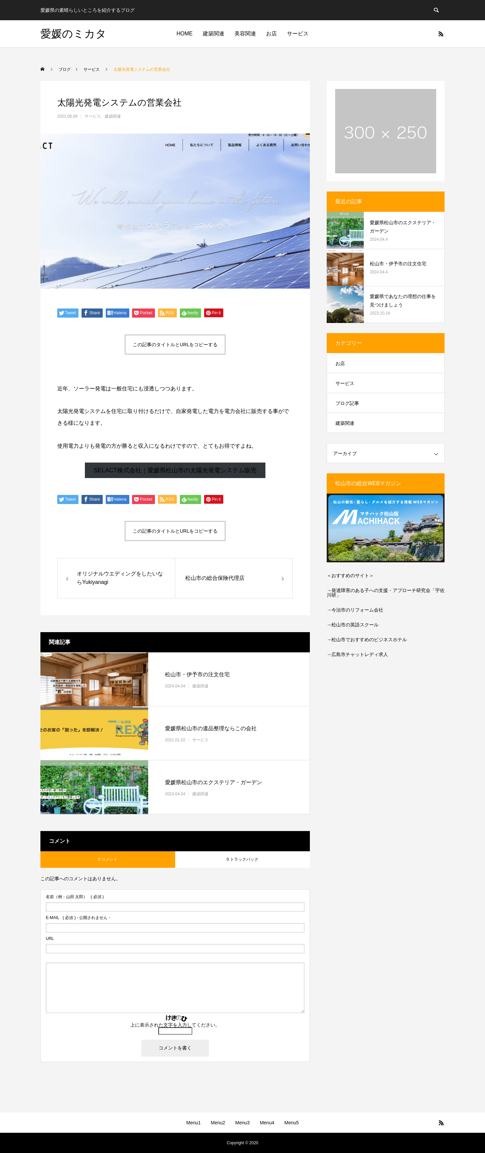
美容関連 (245, 33)
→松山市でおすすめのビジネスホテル (367, 639)
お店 (271, 33)
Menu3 (242, 1122)
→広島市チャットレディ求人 (357, 654)
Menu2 (218, 1122)
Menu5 (291, 1122)
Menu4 (267, 1122)
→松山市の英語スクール (353, 624)
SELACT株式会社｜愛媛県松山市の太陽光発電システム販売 (175, 470)
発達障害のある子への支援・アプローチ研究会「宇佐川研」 (386, 593)
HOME (184, 33)
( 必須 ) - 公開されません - (78, 918)
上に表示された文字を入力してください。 (175, 1025)
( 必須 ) (75, 897)
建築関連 (213, 33)
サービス (298, 33)
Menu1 (193, 1122)
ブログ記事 (347, 403)
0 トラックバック (242, 859)
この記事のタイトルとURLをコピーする (175, 344)
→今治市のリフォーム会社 (355, 610)
